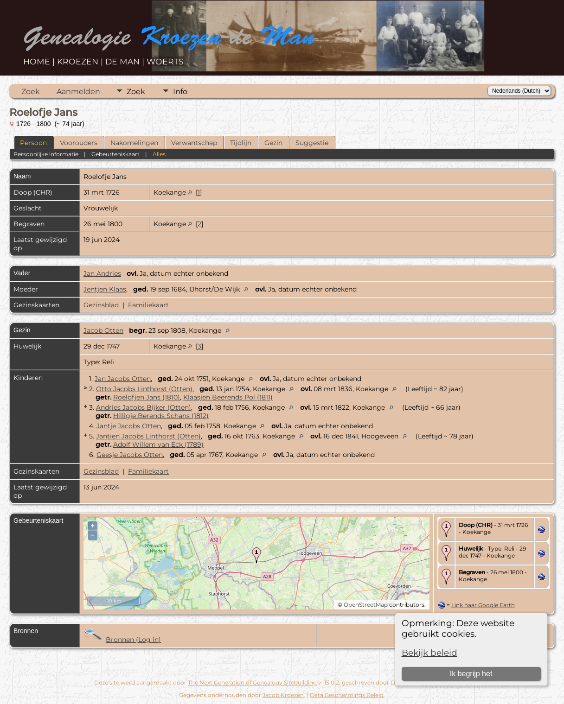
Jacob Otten (103, 330)
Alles (159, 154)
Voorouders (78, 143)
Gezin (273, 143)
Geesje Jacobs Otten (129, 454)
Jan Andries (102, 273)
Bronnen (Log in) (133, 639)
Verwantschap (194, 143)
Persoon (33, 143)
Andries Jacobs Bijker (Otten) (143, 407)
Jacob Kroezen (283, 694)
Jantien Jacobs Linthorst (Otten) (148, 436)
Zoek (30, 91)
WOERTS (165, 61)
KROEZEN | (81, 61)
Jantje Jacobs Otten (128, 426)
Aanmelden (78, 91)
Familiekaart (148, 305)
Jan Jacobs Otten (123, 378)
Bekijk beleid (429, 652)
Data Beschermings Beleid (347, 694)
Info (180, 91)
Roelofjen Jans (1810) (146, 397)
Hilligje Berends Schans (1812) (161, 416)
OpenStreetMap (366, 604)
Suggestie (311, 143)
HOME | (40, 61)
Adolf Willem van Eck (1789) (158, 444)
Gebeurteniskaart (115, 154)
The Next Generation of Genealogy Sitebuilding (252, 682)
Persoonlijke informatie (45, 154)
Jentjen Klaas (104, 289)
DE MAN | (126, 61)
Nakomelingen (134, 143)
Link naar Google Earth (483, 605)
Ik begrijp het (471, 674)
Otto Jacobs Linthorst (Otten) (144, 389)
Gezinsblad (101, 305)
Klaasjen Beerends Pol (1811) (228, 397)
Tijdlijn (240, 143)
